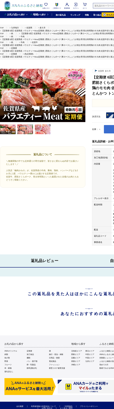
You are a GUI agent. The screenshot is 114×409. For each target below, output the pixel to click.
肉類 (6, 354)
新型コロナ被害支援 (57, 368)
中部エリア (89, 354)
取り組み (97, 15)
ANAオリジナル (10, 351)
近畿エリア (75, 358)
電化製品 (52, 361)
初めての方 (103, 365)
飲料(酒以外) (32, 368)
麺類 (28, 358)
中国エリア (89, 358)
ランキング (75, 15)
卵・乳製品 (31, 365)
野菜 (6, 361)
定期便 (29, 351)
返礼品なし (8, 372)
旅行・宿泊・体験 (56, 354)
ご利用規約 (68, 406)
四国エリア (75, 361)
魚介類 (7, 358)
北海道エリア (76, 351)
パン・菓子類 (32, 361)
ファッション (54, 365)
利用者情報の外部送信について (43, 406)
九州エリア (89, 361)
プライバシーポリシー (89, 406)
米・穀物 (8, 368)
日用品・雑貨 (54, 358)
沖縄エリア (75, 365)
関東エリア (75, 354)
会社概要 (19, 406)
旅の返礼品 (61, 15)
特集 (87, 15)
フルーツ (8, 365)
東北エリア (89, 351)
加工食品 (30, 354)
